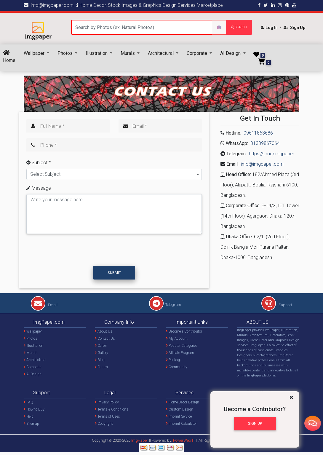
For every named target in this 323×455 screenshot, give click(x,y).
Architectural (161, 53)
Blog (100, 360)
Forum (101, 367)
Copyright (104, 424)
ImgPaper (139, 440)
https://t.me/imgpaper (271, 154)
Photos (65, 53)
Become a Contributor (184, 331)
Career (101, 346)
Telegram (165, 304)
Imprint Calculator (181, 424)
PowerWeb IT (184, 440)
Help (28, 416)
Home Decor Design (182, 402)
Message (38, 188)
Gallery (101, 353)
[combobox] (114, 174)
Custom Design (179, 409)
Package (173, 360)
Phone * (48, 145)
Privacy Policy (107, 402)
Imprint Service (179, 416)
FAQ (28, 402)
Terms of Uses (107, 416)
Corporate (197, 53)
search (239, 27)
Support (276, 305)
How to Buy (34, 409)
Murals (128, 53)
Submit (114, 272)
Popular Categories (182, 346)
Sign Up (294, 27)
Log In (269, 27)
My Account (177, 338)
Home (9, 56)
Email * (139, 126)
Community (176, 367)
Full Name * (52, 126)
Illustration (97, 53)
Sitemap (31, 424)
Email (44, 305)
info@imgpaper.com (48, 5)
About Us (103, 331)
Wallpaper (35, 53)
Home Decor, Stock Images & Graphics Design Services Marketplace (149, 5)
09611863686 (258, 133)
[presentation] (72, 252)
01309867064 (265, 143)
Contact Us (105, 338)
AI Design (231, 53)
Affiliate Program (180, 353)
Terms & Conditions (111, 409)
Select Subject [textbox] (45, 174)
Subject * (38, 162)
